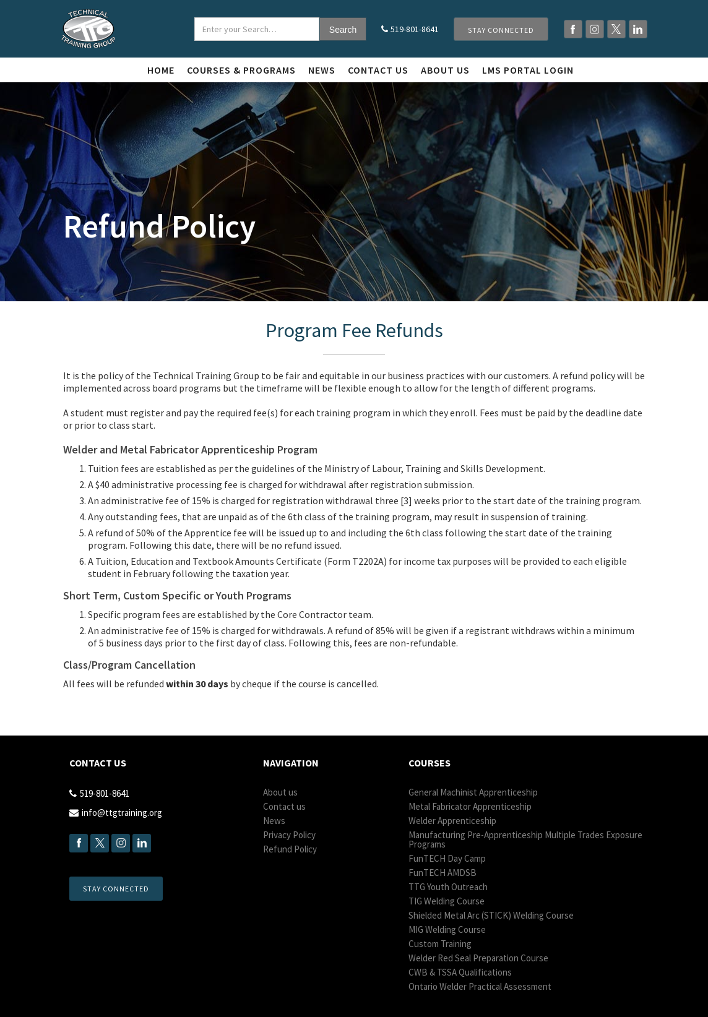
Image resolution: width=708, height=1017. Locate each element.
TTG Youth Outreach (448, 886)
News (321, 70)
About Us (445, 70)
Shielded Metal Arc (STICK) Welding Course (491, 915)
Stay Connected (501, 30)
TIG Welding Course (446, 901)
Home (161, 70)
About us (280, 792)
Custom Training (440, 943)
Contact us (378, 70)
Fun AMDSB (442, 872)
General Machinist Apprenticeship (473, 792)
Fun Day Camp (447, 858)
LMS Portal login (528, 70)
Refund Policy (290, 849)
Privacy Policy (289, 834)
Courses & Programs (241, 70)
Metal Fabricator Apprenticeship (470, 806)
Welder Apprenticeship (452, 820)
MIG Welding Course (447, 929)
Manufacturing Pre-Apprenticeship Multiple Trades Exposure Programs (525, 839)
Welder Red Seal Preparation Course (478, 958)
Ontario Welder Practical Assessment (479, 986)
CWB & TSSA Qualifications (460, 972)
